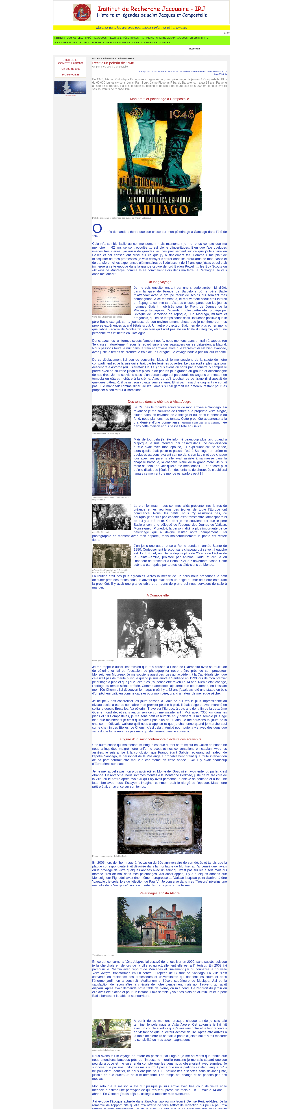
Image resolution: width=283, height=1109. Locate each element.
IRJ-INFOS (84, 42)
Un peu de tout (70, 69)
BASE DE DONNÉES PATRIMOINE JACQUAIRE (115, 42)
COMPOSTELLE (75, 38)
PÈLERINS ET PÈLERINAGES (124, 38)
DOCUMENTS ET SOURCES (155, 42)
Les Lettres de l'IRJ (199, 38)
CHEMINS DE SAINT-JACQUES (172, 38)
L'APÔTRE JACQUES (95, 38)
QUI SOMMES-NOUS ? (65, 42)
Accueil (95, 58)
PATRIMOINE (147, 38)
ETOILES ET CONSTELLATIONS (71, 61)
